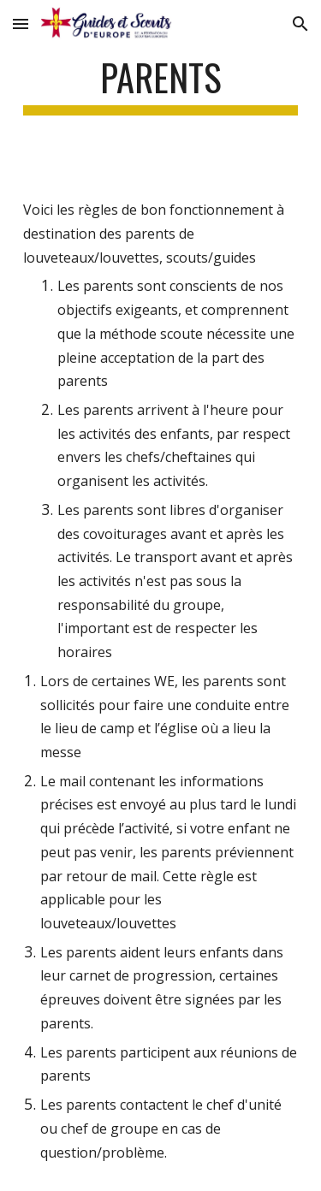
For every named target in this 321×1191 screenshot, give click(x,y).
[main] (161, 85)
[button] (20, 23)
